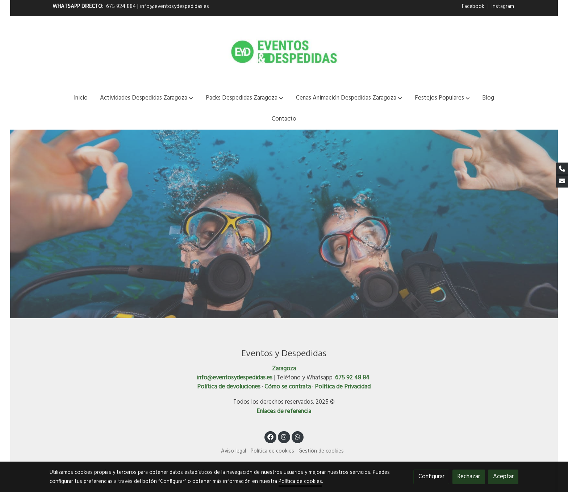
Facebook (474, 7)
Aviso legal (233, 451)
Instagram (503, 7)
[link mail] (562, 181)
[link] (284, 52)
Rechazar (468, 477)
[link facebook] (270, 436)
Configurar (431, 477)
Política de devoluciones (228, 387)
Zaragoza (284, 369)
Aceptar (503, 477)
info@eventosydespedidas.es (174, 7)
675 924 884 (121, 7)
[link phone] (562, 169)
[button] (146, 98)
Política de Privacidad (343, 387)
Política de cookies (272, 451)
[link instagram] (284, 436)
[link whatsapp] (298, 436)
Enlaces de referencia (283, 411)
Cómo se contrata (287, 387)
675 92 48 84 (352, 378)
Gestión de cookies (321, 451)
